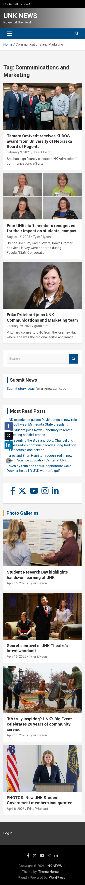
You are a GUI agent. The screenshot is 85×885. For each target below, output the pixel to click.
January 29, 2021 (19, 326)
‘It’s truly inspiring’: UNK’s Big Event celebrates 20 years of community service (39, 724)
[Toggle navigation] (9, 33)
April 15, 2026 (16, 656)
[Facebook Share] (9, 426)
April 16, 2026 (16, 583)
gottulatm (41, 326)
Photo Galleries (23, 513)
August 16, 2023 (18, 237)
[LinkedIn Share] (9, 445)
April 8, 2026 (15, 809)
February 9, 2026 (19, 152)
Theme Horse (48, 872)
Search (73, 359)
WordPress (57, 878)
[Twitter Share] (9, 436)
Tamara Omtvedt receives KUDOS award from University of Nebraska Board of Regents (39, 141)
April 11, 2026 (16, 735)
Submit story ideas (21, 389)
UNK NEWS (20, 16)
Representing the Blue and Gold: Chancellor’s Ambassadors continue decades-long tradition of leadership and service (41, 445)
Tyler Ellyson (42, 152)
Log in (7, 833)
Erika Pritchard (37, 809)
